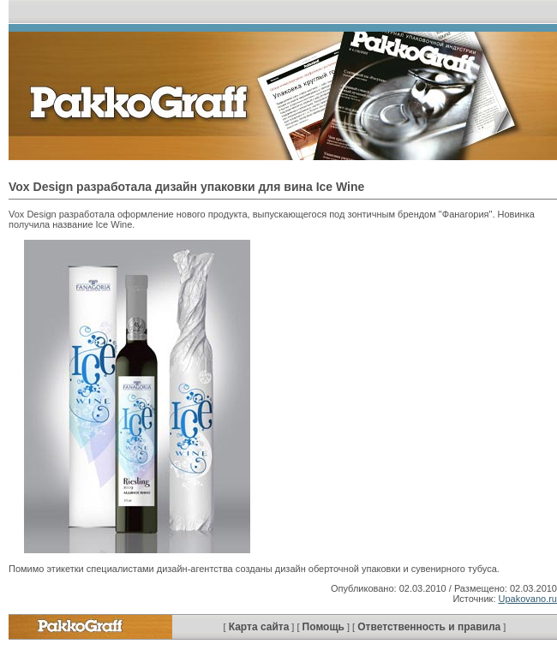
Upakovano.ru (528, 598)
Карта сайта (259, 627)
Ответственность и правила (428, 627)
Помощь (323, 627)
